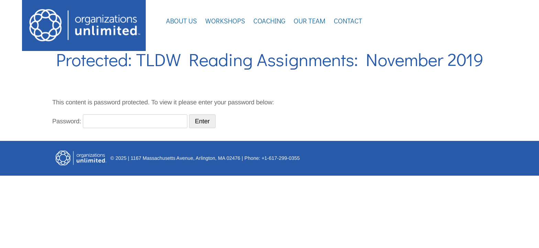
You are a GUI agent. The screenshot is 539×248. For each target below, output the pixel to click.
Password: (119, 121)
